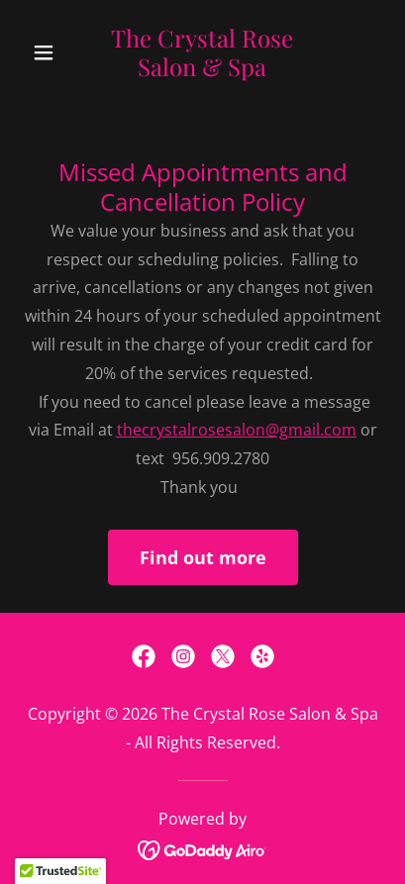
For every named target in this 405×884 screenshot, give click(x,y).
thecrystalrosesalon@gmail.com (236, 430)
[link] (202, 70)
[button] (50, 52)
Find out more (203, 557)
